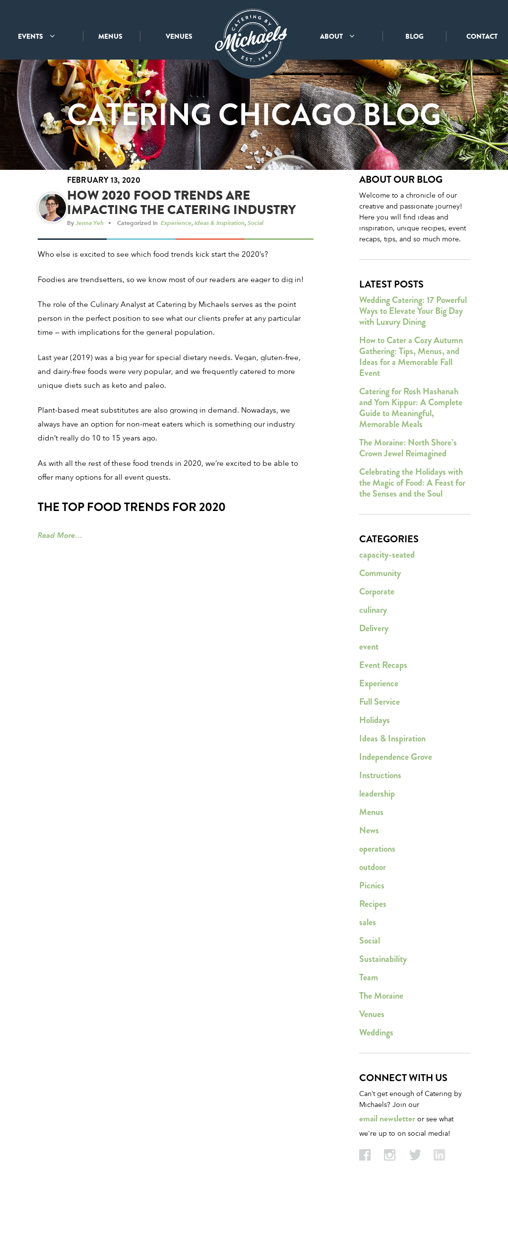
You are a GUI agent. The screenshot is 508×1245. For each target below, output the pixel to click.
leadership (377, 834)
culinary (373, 651)
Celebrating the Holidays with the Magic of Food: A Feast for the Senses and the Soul (412, 524)
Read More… (60, 576)
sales (367, 963)
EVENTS (36, 36)
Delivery (373, 669)
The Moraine (381, 1036)
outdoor (372, 908)
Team (368, 1018)
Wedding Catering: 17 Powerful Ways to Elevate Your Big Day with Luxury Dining (413, 352)
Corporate (376, 632)
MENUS (110, 36)
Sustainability (383, 1000)
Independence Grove (395, 798)
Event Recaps (383, 706)
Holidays (374, 761)
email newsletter (387, 1160)
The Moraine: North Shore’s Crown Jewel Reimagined (408, 489)
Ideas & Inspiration (219, 264)
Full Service (379, 742)
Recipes (372, 945)
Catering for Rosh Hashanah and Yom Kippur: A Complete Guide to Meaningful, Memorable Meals (410, 449)
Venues (371, 1055)
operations (377, 889)
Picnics (371, 926)
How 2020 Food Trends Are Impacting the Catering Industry (181, 243)
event (369, 687)
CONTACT (482, 36)
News (369, 871)
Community (380, 614)
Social (255, 264)
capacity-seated (387, 595)
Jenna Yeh (89, 264)
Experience (176, 264)
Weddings (376, 1073)
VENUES (179, 36)
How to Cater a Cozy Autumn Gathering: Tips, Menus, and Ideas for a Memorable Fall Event (411, 398)
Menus (371, 853)
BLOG (414, 36)
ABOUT (337, 36)
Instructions (380, 816)
